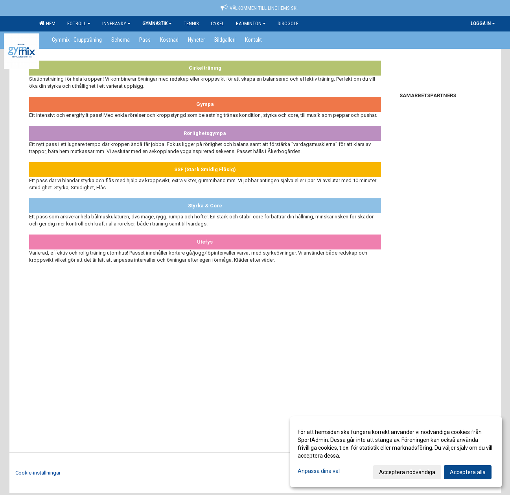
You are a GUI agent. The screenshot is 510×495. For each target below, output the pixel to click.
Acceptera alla (468, 472)
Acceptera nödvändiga (407, 472)
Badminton (251, 23)
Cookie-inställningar (38, 473)
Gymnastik (157, 23)
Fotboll (78, 23)
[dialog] (396, 451)
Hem (47, 23)
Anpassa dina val (319, 471)
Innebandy (116, 23)
